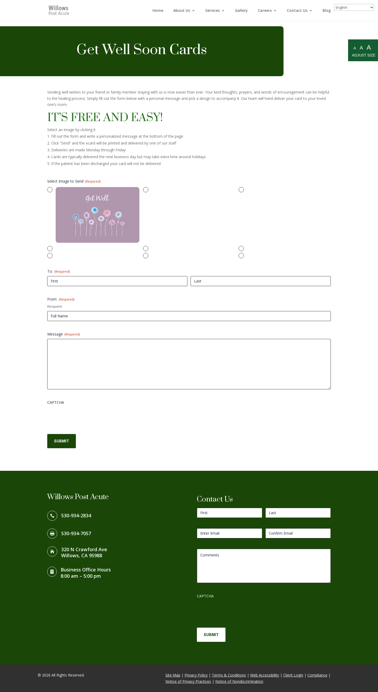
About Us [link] (181, 11)
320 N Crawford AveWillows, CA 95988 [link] (84, 552)
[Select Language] (354, 7)
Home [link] (158, 11)
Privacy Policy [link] (196, 675)
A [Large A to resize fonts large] (369, 47)
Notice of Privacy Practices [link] (188, 681)
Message (63, 334)
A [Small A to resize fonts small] (355, 48)
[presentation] (87, 417)
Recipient (54, 306)
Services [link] (212, 11)
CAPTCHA (55, 402)
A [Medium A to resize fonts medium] (361, 47)
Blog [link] (327, 11)
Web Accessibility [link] (264, 675)
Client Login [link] (293, 675)
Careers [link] (265, 11)
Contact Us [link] (297, 11)
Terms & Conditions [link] (229, 675)
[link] (59, 10)
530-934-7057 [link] (76, 533)
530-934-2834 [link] (76, 515)
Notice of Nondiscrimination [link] (239, 681)
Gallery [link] (241, 11)
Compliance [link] (317, 675)
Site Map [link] (172, 675)
